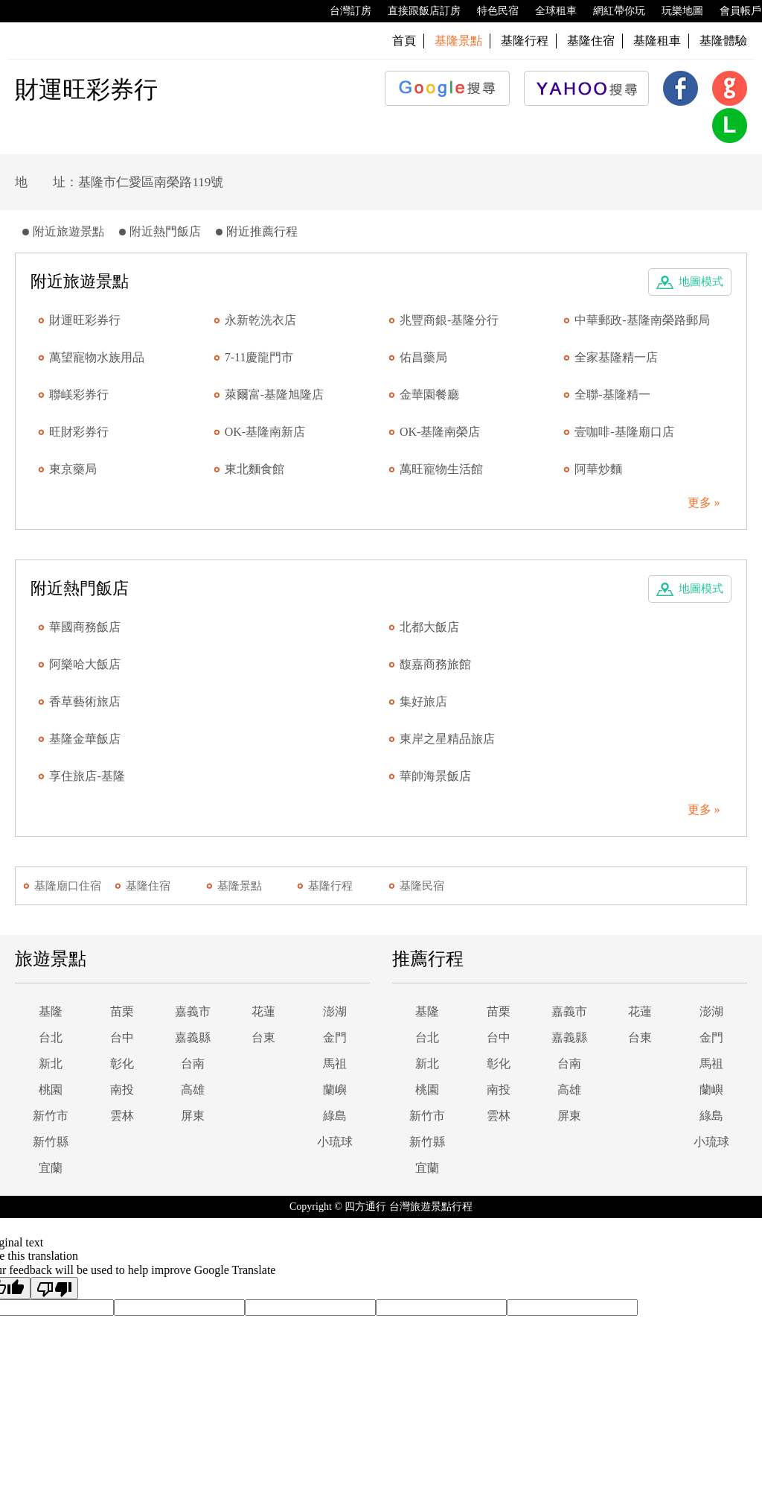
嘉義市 (193, 1011)
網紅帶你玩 (611, 11)
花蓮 (263, 1011)
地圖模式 (701, 282)
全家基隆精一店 (616, 357)
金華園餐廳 (429, 394)
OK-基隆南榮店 (440, 431)
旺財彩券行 (79, 431)
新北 (51, 1063)
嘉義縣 (193, 1037)
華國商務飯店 (85, 627)
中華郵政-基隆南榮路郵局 (641, 320)
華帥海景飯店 (435, 776)
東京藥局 (73, 469)
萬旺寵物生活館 (441, 469)
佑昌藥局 (423, 357)
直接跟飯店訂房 (417, 11)
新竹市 (50, 1115)
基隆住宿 (591, 40)
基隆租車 (657, 40)
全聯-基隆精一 (612, 394)
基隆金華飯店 (85, 738)
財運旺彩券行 (85, 320)
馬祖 (335, 1063)
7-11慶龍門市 (259, 357)
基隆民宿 (422, 886)
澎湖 (335, 1011)
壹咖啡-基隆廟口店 (623, 431)
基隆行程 (524, 40)
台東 (263, 1037)
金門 (335, 1037)
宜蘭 (51, 1168)
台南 (193, 1063)
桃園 (51, 1089)
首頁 (404, 40)
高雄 (193, 1089)
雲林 (122, 1115)
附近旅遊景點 (68, 231)
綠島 (335, 1115)
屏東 (193, 1115)
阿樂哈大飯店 (85, 664)
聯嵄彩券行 (79, 394)
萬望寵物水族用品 (96, 357)
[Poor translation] (54, 1288)
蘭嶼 (335, 1089)
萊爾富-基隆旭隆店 (274, 394)
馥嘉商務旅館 (435, 664)
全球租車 (548, 11)
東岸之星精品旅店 (447, 738)
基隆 (51, 1011)
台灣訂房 (343, 11)
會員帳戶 (733, 11)
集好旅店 (423, 701)
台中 (122, 1037)
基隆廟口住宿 (67, 886)
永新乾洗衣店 (260, 320)
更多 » (704, 502)
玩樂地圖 (675, 11)
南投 (122, 1089)
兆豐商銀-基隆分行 (449, 320)
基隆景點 (239, 886)
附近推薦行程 (262, 231)
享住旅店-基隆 (86, 776)
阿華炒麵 (598, 469)
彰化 (122, 1063)
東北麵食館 (254, 469)
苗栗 (122, 1011)
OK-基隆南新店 (265, 431)
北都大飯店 (429, 627)
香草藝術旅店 (85, 701)
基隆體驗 (723, 40)
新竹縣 (50, 1141)
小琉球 (335, 1141)
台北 (51, 1037)
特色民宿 (490, 11)
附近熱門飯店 (165, 231)
